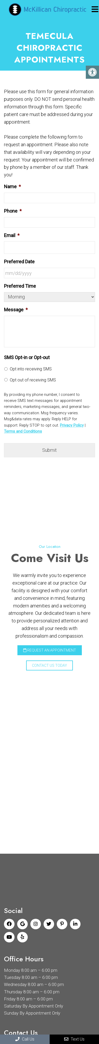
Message (16, 309)
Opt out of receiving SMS (33, 379)
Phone (13, 211)
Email (12, 235)
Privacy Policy (72, 425)
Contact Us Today (49, 665)
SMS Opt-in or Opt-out (27, 357)
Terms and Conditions (23, 431)
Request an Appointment (49, 650)
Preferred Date (19, 261)
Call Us (24, 1039)
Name (12, 186)
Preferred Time (20, 286)
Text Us (74, 1039)
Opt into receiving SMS (31, 368)
